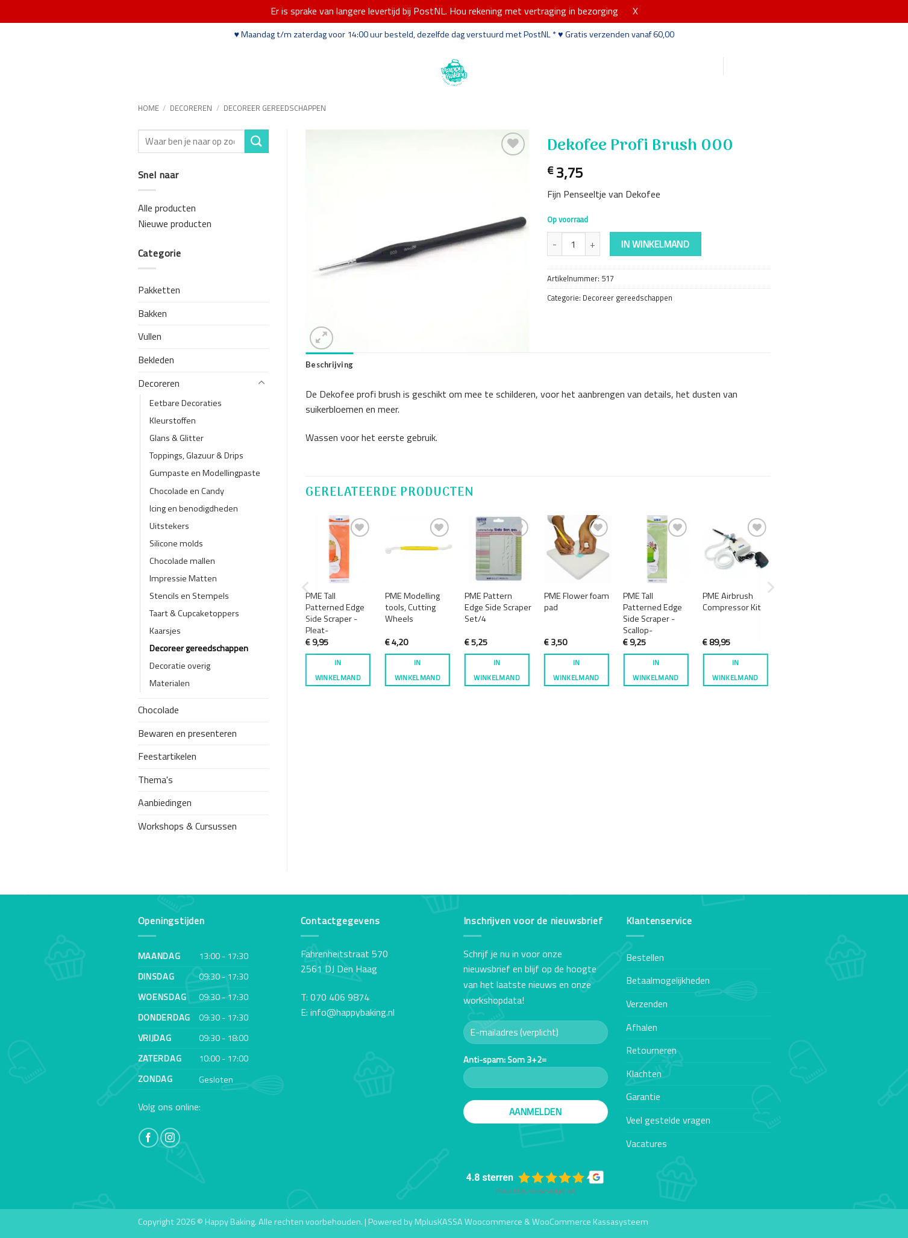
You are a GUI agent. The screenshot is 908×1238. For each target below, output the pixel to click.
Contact (386, 65)
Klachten (644, 1073)
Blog (349, 65)
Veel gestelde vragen (668, 1120)
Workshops (252, 65)
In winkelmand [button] (338, 670)
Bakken (152, 313)
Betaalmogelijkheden (668, 980)
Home (151, 65)
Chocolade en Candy (186, 491)
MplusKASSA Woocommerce (468, 1221)
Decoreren (191, 108)
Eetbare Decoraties (185, 403)
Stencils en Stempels (189, 595)
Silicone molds (176, 543)
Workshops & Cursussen (187, 826)
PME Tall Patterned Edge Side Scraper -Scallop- (652, 613)
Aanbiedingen (165, 802)
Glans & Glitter (176, 438)
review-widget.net (551, 1191)
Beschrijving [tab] (329, 364)
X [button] (635, 11)
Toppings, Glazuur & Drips (196, 455)
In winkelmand (655, 244)
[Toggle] (261, 383)
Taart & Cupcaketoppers (194, 613)
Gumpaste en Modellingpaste (204, 473)
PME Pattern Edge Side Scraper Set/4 (498, 607)
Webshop (196, 65)
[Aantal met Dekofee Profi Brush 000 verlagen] (554, 244)
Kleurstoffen (172, 420)
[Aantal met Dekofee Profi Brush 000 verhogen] (593, 244)
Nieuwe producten (174, 223)
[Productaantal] (574, 244)
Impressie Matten (183, 578)
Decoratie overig (179, 665)
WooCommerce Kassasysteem (590, 1221)
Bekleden (156, 359)
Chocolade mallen (182, 560)
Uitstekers (169, 526)
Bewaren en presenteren (187, 733)
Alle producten (167, 208)
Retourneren (651, 1050)
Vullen (149, 336)
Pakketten (159, 290)
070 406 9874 (339, 997)
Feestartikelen (167, 756)
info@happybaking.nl (352, 1012)
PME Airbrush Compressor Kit (732, 601)
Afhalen (641, 1027)
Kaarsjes (165, 630)
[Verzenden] (257, 141)
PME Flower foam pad (576, 601)
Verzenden (647, 1003)
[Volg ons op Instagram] (170, 1138)
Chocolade (158, 709)
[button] (655, 66)
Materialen (169, 683)
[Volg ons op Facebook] (148, 1138)
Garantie (643, 1096)
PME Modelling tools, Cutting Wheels (412, 607)
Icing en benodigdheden (193, 508)
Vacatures (646, 1143)
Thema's (155, 779)
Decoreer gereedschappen (275, 108)
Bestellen (645, 957)
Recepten (308, 65)
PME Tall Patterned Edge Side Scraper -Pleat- (335, 613)
